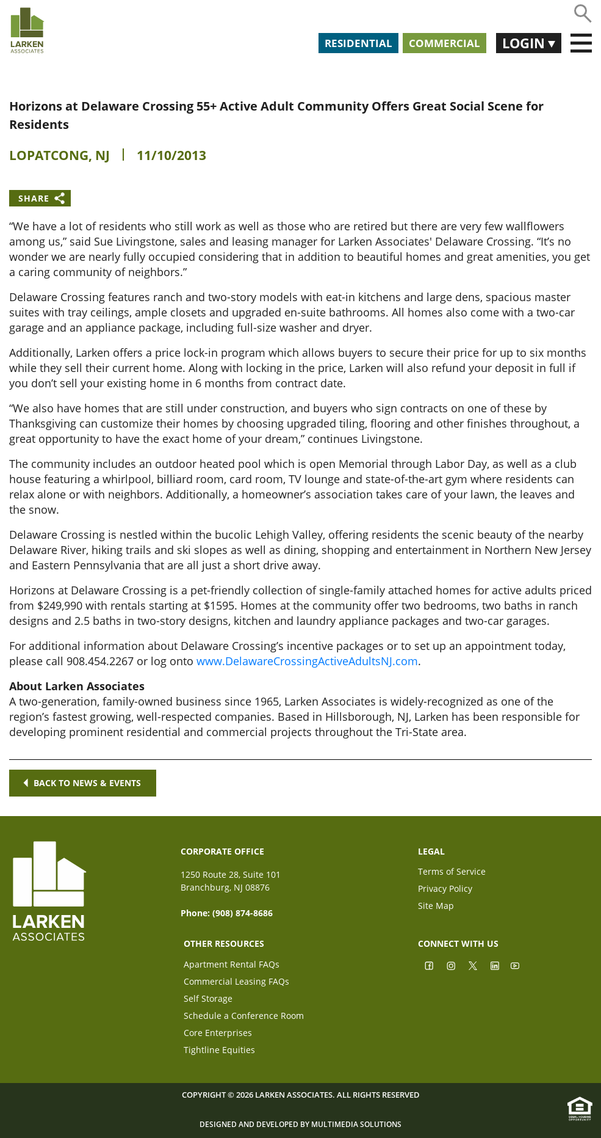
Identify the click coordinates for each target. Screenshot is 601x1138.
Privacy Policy (445, 889)
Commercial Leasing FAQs (236, 982)
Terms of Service (452, 872)
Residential (358, 43)
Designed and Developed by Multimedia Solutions (300, 1124)
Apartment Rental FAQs (231, 965)
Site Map (436, 906)
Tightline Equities (219, 1051)
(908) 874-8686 (242, 913)
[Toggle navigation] (581, 43)
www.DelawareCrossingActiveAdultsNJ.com (307, 661)
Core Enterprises (218, 1033)
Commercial (444, 43)
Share (33, 198)
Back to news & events (83, 783)
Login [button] (525, 43)
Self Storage (208, 999)
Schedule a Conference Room (244, 1016)
